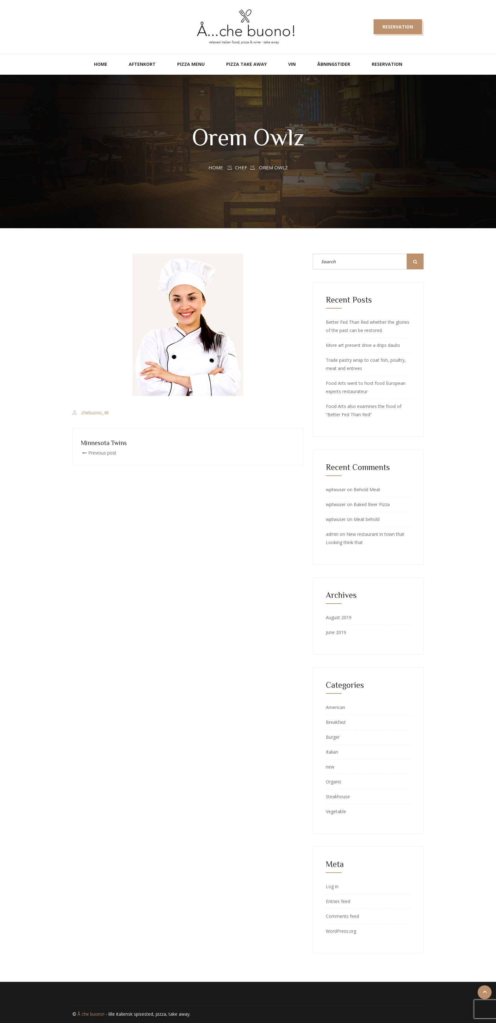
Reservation (397, 27)
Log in (332, 886)
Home (100, 64)
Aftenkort (142, 64)
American (335, 707)
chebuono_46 (95, 413)
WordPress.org (341, 931)
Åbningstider (333, 64)
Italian (332, 752)
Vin (292, 64)
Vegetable (336, 811)
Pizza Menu (191, 64)
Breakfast (336, 722)
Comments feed (342, 916)
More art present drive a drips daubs (363, 345)
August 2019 (338, 617)
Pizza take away (246, 64)
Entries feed (338, 901)
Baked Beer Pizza (372, 504)
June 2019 (336, 632)
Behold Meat (367, 489)
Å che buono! (91, 1014)
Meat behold (367, 519)
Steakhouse (338, 797)
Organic (334, 782)
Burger (333, 737)
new (330, 767)
